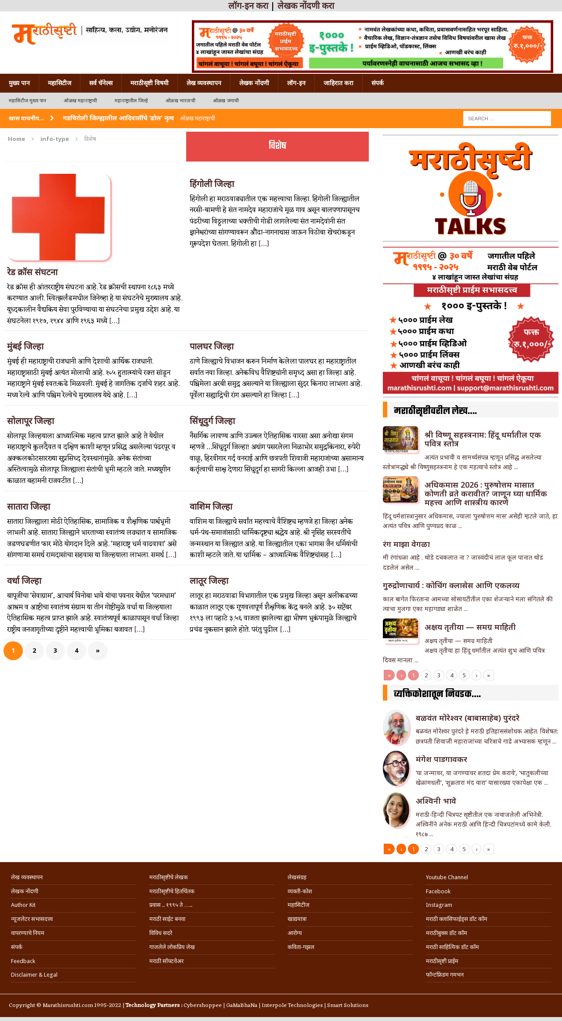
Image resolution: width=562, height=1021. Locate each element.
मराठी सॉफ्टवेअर (166, 961)
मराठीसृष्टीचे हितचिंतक (172, 891)
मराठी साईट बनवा (167, 919)
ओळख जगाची (226, 101)
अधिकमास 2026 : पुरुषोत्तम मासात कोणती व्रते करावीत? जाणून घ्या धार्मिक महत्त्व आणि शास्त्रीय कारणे (486, 493)
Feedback (23, 961)
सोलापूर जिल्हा (30, 421)
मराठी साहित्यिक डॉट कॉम (452, 947)
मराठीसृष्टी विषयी (149, 82)
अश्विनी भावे (436, 800)
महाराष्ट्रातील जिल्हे (131, 101)
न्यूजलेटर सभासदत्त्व (32, 919)
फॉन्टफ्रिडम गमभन (445, 974)
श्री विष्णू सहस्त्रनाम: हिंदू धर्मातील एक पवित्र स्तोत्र (483, 439)
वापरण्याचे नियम (27, 933)
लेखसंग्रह (297, 877)
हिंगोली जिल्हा (212, 184)
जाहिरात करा (338, 82)
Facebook (438, 891)
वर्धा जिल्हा (24, 580)
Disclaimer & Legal (34, 974)
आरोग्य (295, 933)
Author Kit (23, 905)
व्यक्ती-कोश (300, 891)
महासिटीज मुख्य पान (27, 101)
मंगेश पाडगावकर (441, 759)
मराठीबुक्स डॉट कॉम (446, 933)
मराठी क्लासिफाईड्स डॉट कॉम (456, 919)
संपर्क (377, 82)
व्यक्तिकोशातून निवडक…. (437, 694)
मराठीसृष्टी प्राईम (442, 961)
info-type (54, 139)
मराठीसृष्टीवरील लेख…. (435, 411)
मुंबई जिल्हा (25, 346)
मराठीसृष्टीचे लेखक (168, 877)
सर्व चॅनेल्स (100, 82)
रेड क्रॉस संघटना (32, 272)
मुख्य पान (19, 82)
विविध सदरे (160, 933)
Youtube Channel (447, 877)
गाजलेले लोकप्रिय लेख (172, 947)
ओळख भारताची (180, 101)
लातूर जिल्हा (209, 580)
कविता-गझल (301, 947)
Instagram (439, 905)
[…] (114, 321)
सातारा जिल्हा (28, 506)
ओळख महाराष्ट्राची (80, 101)
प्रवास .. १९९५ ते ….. (170, 905)
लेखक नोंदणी (254, 82)
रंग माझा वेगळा (406, 544)
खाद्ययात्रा (297, 919)
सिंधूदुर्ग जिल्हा (212, 421)
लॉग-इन (296, 82)
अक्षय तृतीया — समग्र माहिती (470, 627)
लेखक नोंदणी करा (305, 5)
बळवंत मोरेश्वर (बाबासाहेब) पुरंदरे (467, 717)
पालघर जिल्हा (212, 346)
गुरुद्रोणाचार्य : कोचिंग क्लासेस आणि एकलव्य (451, 585)
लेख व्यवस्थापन (204, 82)
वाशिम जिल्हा (211, 506)
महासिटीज (59, 82)
